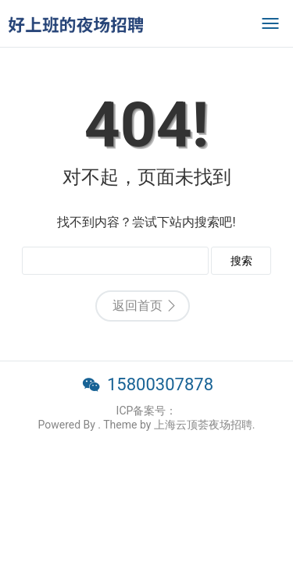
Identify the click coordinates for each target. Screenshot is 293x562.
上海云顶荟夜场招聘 (203, 424)
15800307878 (160, 384)
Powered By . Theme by (95, 424)
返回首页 (138, 305)
